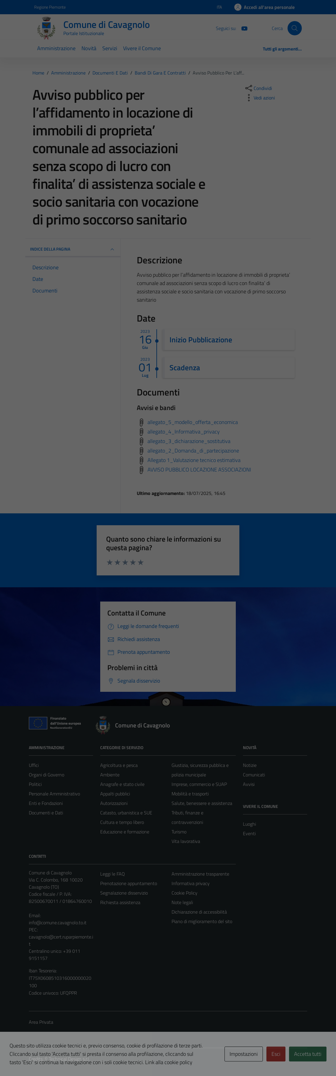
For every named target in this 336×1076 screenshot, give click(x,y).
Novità (88, 48)
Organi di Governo (46, 774)
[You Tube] (242, 27)
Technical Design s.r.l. (69, 1058)
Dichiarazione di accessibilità (199, 911)
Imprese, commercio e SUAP (199, 784)
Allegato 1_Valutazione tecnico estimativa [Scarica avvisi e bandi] (194, 460)
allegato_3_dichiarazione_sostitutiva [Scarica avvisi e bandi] (188, 441)
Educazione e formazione (124, 831)
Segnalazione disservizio (124, 892)
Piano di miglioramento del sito (202, 921)
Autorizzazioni (114, 803)
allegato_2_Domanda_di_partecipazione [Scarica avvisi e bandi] (193, 450)
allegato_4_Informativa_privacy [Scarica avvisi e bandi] (183, 431)
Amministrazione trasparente (200, 873)
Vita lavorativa (186, 841)
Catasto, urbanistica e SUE (126, 812)
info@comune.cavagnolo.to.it (58, 922)
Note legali (182, 902)
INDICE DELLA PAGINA (73, 249)
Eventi (249, 833)
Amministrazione (56, 48)
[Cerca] (295, 28)
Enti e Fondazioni (46, 803)
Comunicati (254, 774)
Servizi (109, 48)
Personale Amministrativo (54, 793)
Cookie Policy (184, 892)
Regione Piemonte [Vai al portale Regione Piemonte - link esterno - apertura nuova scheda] (50, 7)
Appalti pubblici (115, 793)
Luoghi (249, 823)
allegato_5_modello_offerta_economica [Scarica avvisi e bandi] (192, 422)
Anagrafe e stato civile (122, 784)
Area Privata (41, 1022)
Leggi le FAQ (112, 873)
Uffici (34, 765)
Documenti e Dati (46, 812)
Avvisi (249, 784)
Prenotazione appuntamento (128, 883)
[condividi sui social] (258, 88)
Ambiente (110, 774)
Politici (35, 784)
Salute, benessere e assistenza (202, 803)
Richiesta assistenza (120, 902)
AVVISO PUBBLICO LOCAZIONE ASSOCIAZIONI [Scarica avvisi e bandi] (199, 469)
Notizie (250, 765)
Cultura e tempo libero (122, 822)
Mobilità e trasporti (190, 793)
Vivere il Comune (142, 48)
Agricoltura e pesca (119, 765)
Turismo (179, 831)
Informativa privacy (191, 883)
